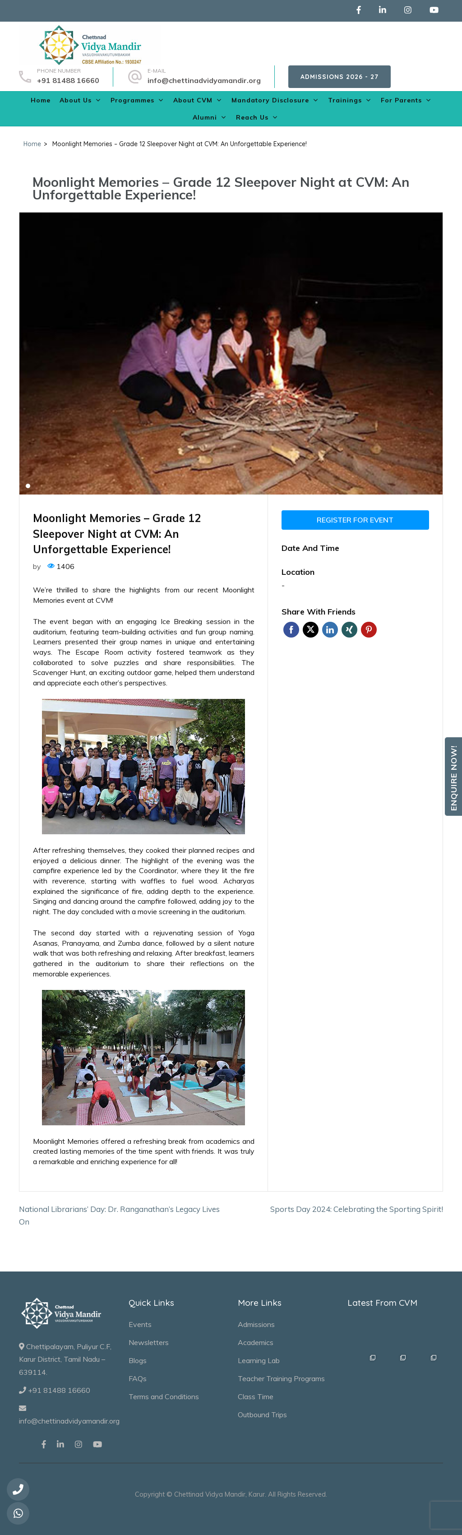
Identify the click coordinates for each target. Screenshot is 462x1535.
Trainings (345, 100)
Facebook (291, 630)
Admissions (256, 1324)
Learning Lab (259, 1360)
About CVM (193, 100)
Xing (349, 630)
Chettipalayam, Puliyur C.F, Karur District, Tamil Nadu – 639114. (65, 1359)
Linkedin (330, 630)
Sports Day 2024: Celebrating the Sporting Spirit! (356, 1209)
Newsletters (149, 1342)
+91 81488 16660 (68, 80)
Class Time (255, 1396)
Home (41, 100)
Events (140, 1324)
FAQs (138, 1378)
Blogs (138, 1360)
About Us (76, 100)
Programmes (132, 100)
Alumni (205, 117)
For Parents (401, 100)
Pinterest (369, 630)
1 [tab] (28, 486)
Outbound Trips (262, 1414)
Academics (255, 1342)
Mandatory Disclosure (270, 100)
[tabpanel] (231, 354)
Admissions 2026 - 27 (339, 77)
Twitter (311, 630)
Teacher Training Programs (281, 1378)
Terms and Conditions (164, 1396)
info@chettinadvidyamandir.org (204, 80)
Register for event (355, 519)
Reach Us (252, 117)
